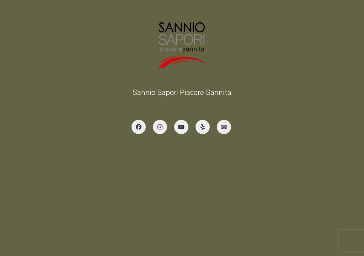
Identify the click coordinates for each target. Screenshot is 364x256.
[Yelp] (203, 127)
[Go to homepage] (182, 45)
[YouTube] (181, 127)
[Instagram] (160, 127)
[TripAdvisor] (224, 127)
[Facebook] (139, 127)
